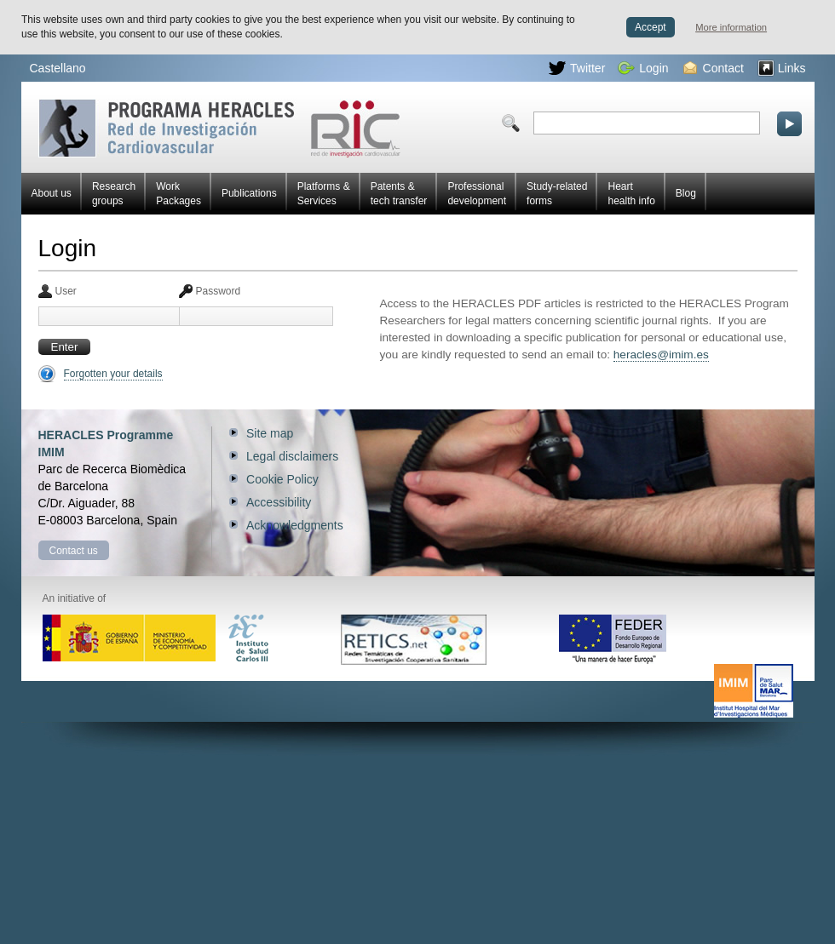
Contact (713, 68)
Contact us (73, 551)
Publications (249, 193)
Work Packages (178, 193)
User (66, 291)
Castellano (58, 68)
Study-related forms (557, 193)
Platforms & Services (323, 193)
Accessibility (278, 502)
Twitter (577, 68)
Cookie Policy (282, 479)
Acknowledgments (294, 525)
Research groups (113, 193)
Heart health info (631, 193)
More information (731, 27)
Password (218, 291)
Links (781, 68)
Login (643, 68)
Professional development (476, 193)
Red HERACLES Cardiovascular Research (219, 128)
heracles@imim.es (661, 354)
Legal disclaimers (292, 456)
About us (52, 193)
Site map (269, 433)
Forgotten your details (113, 374)
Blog (686, 193)
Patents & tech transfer (399, 193)
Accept (650, 27)
